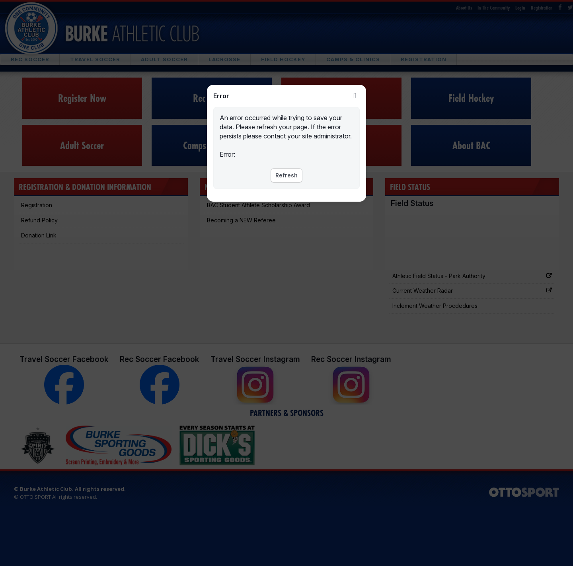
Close (355, 96)
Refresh (286, 175)
